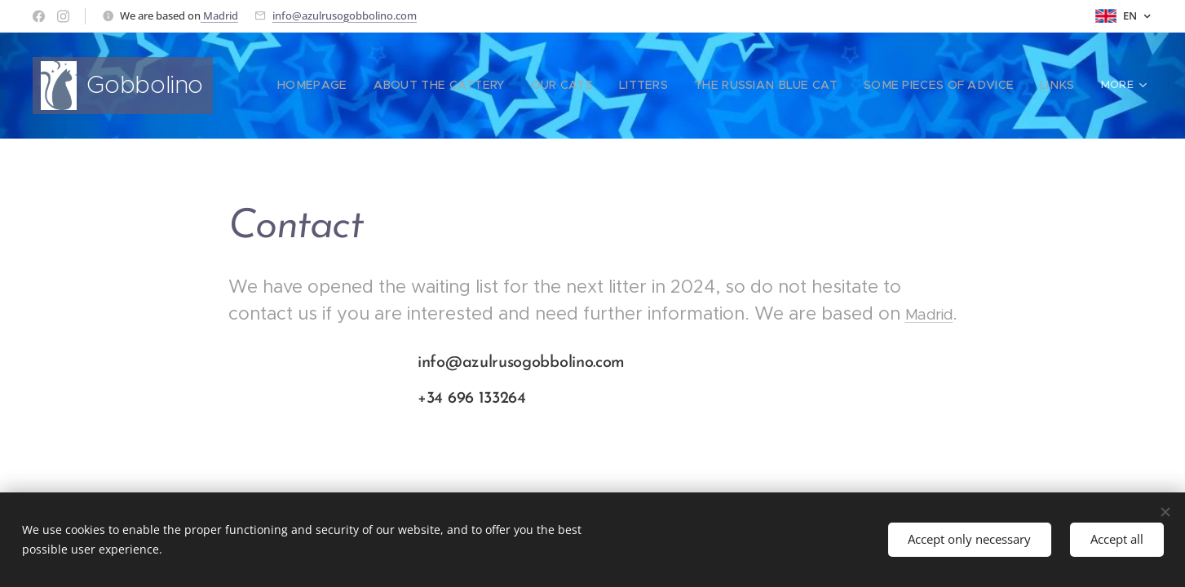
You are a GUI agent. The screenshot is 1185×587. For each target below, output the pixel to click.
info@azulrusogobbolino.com (344, 15)
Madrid (219, 15)
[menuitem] (362, 85)
